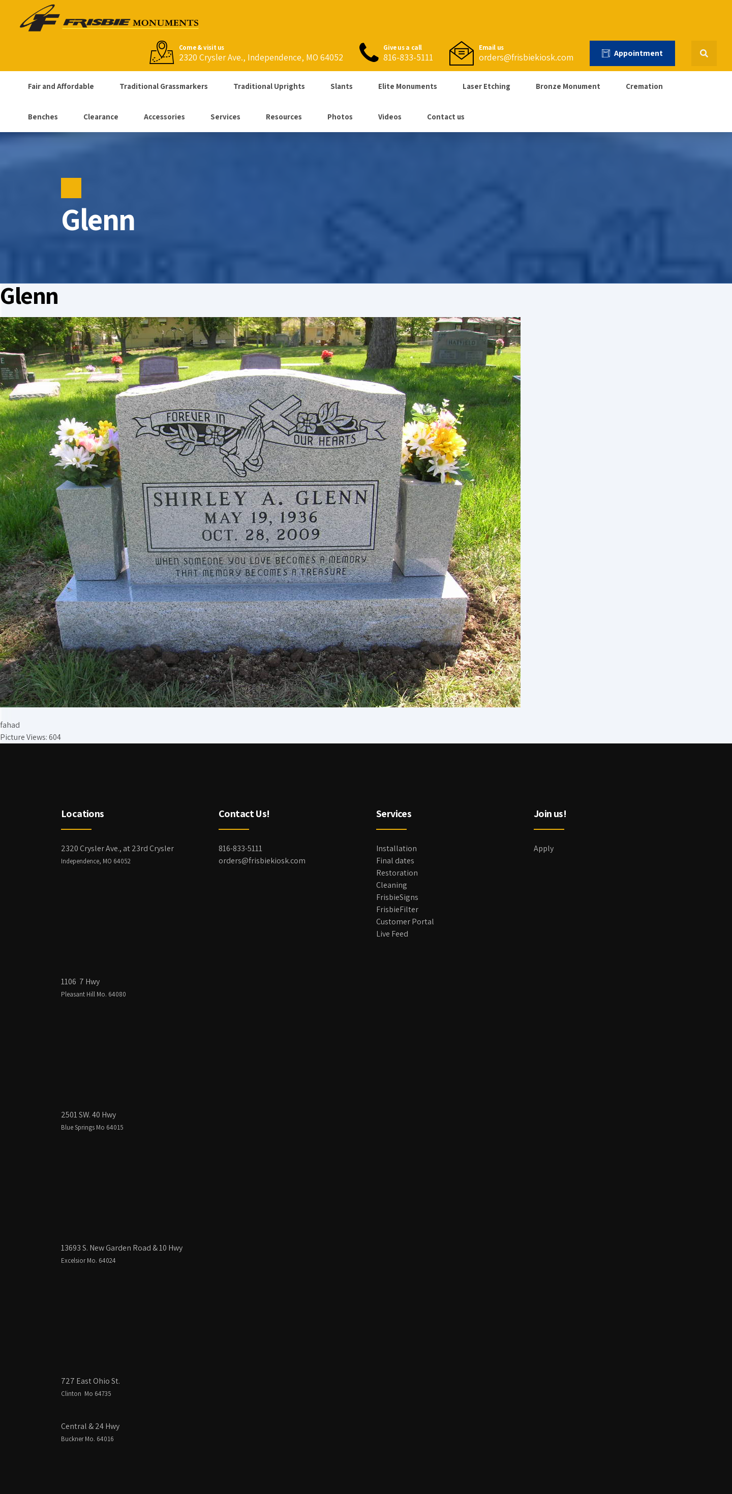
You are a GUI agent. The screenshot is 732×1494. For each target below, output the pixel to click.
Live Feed (392, 933)
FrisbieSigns (397, 897)
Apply (544, 848)
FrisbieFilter (397, 909)
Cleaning (391, 885)
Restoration (397, 872)
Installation (396, 848)
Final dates (395, 860)
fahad (10, 725)
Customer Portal (405, 921)
